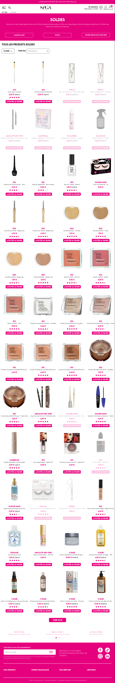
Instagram (100, 656)
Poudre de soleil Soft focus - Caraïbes (100, 369)
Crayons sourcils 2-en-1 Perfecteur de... (43, 416)
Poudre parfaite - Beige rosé (43, 277)
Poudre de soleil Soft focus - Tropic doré (14, 416)
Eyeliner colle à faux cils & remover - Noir (14, 138)
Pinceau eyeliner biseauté (43, 92)
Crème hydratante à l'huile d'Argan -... (71, 555)
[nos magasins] (93, 7)
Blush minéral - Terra (14, 323)
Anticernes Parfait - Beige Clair (14, 231)
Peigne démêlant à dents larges (14, 462)
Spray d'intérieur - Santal (101, 138)
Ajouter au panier (14, 101)
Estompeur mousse (14, 92)
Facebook (100, 650)
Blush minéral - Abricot (72, 277)
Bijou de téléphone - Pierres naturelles (72, 92)
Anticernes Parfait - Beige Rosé (43, 231)
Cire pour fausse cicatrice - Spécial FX (71, 462)
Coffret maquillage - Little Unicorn (43, 138)
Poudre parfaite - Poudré (71, 231)
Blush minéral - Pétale (100, 277)
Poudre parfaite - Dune (100, 231)
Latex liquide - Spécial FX (100, 462)
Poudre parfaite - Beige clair (14, 277)
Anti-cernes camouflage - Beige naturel (100, 508)
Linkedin (107, 656)
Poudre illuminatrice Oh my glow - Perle (100, 323)
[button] (56, 638)
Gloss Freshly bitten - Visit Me (43, 555)
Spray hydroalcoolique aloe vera (14, 508)
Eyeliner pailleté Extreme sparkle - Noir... (71, 416)
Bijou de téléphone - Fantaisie (101, 92)
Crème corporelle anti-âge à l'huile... (101, 601)
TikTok (107, 650)
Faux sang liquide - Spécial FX (43, 462)
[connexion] (106, 8)
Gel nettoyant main (14, 555)
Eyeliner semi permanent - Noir (14, 184)
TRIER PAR (22, 51)
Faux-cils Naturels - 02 (100, 184)
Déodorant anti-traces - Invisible (72, 138)
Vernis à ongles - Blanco (72, 184)
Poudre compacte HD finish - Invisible (43, 323)
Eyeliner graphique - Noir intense (43, 184)
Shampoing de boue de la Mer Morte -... (43, 601)
